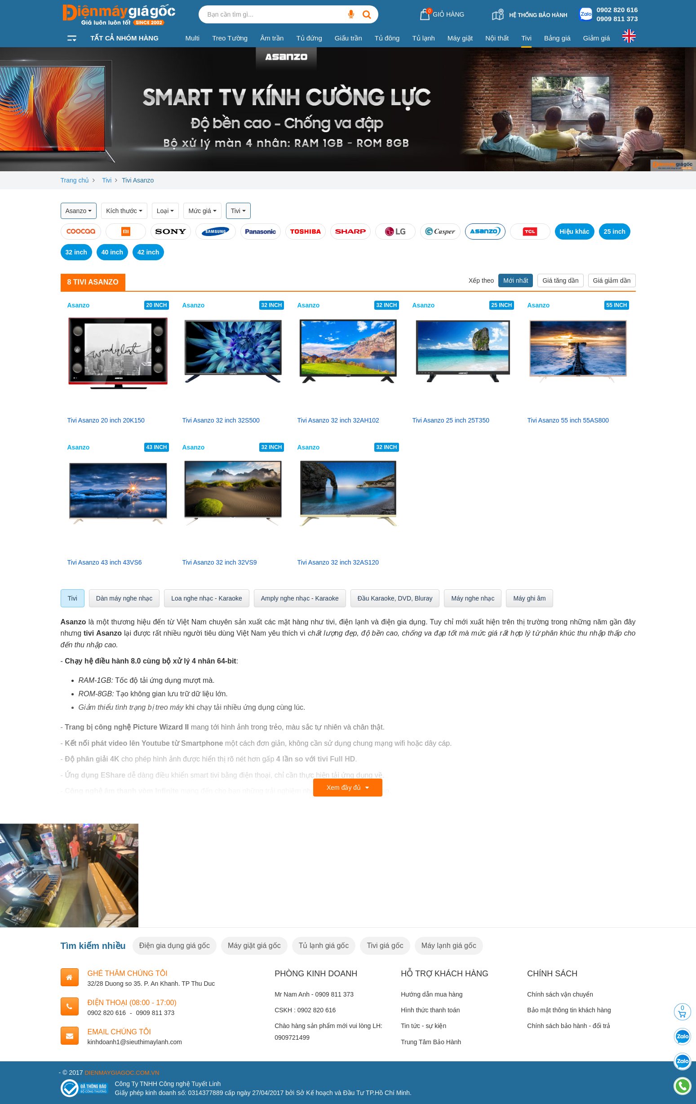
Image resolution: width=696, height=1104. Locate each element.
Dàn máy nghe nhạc (124, 598)
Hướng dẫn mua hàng (431, 994)
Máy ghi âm (529, 598)
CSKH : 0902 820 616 (305, 1010)
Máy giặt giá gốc (254, 945)
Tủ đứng (309, 38)
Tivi (526, 38)
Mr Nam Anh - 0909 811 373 (314, 994)
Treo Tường (230, 38)
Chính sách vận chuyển (560, 994)
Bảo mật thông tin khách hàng (569, 1010)
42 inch (148, 252)
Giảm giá (596, 38)
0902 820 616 (617, 9)
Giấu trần (348, 38)
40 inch (112, 252)
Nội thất (497, 38)
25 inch (614, 231)
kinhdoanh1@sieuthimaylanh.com (135, 1042)
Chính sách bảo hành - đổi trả (568, 1025)
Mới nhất (515, 280)
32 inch (76, 252)
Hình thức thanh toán (430, 1010)
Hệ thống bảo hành (538, 15)
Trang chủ (75, 180)
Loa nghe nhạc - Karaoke (206, 598)
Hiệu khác (575, 231)
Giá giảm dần (612, 280)
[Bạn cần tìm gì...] (351, 14)
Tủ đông (387, 38)
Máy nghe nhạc (472, 598)
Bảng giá (557, 38)
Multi (193, 38)
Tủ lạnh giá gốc (324, 945)
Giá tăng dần (560, 280)
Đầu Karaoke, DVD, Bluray (395, 598)
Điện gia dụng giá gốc (174, 945)
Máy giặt (460, 38)
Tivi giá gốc (385, 945)
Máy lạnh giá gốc (448, 945)
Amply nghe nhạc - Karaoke (300, 598)
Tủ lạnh (423, 38)
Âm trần (272, 38)
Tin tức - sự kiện (423, 1025)
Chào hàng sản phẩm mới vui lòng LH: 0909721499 (328, 1031)
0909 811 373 (617, 18)
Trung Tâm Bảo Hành (431, 1042)
